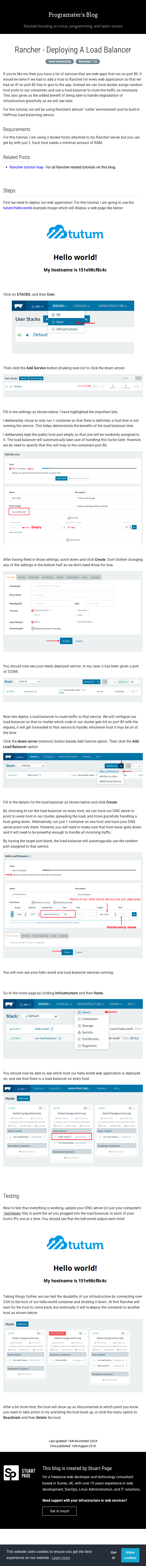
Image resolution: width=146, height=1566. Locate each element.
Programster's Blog (73, 15)
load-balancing (60, 61)
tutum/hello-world (17, 208)
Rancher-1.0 (88, 61)
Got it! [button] (113, 1555)
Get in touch (59, 1511)
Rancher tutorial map (26, 167)
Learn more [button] (61, 1558)
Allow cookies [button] (130, 1555)
